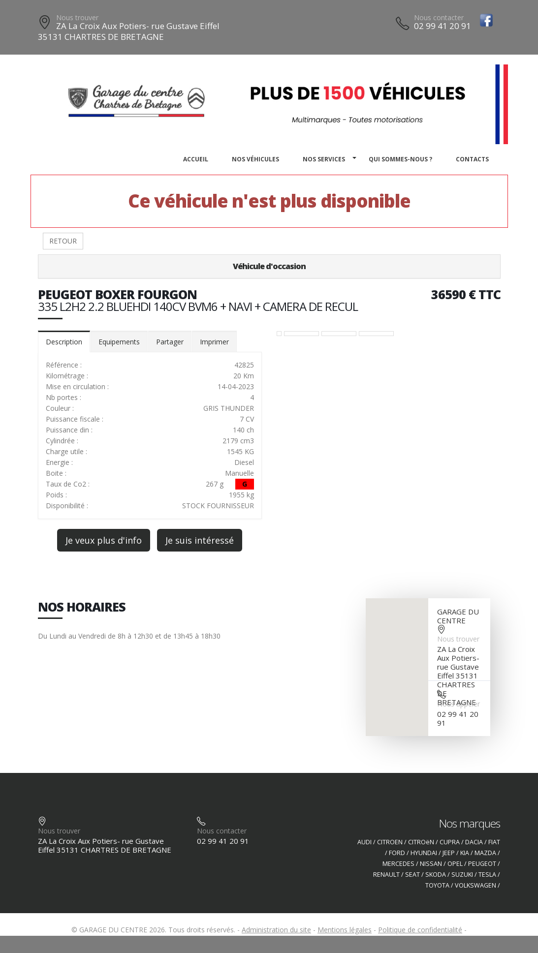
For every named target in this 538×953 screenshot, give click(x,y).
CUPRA (450, 842)
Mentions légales (344, 929)
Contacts (472, 159)
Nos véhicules (255, 159)
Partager (170, 341)
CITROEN (390, 842)
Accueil (195, 159)
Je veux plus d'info (103, 540)
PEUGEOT (482, 864)
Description (64, 341)
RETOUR (63, 241)
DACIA (474, 842)
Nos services (324, 159)
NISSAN (431, 864)
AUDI (364, 842)
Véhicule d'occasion (269, 266)
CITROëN (421, 842)
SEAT (412, 874)
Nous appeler (458, 703)
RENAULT (386, 874)
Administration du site (276, 929)
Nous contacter (439, 17)
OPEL (455, 864)
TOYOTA (437, 885)
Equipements (119, 341)
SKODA (435, 874)
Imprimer (214, 341)
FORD (397, 853)
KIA (464, 853)
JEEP (449, 853)
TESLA (487, 874)
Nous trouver (77, 17)
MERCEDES (398, 864)
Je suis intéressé (199, 540)
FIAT (494, 842)
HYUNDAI (424, 853)
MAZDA (485, 853)
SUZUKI (462, 874)
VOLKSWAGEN (475, 885)
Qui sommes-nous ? (400, 159)
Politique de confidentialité (420, 929)
